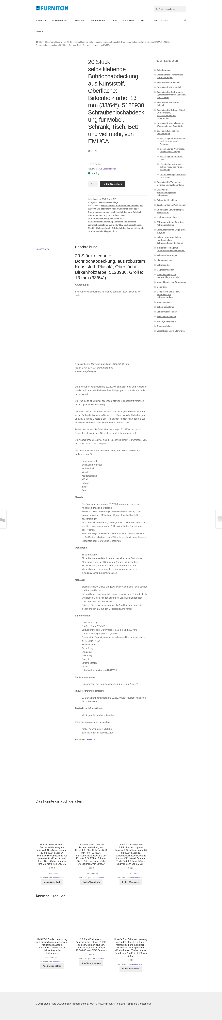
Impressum (129, 20)
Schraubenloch (117, 218)
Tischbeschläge (164, 326)
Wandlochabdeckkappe (128, 209)
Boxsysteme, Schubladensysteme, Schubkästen (166, 193)
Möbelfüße (162, 287)
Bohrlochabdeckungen (99, 212)
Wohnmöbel (130, 222)
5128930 (92, 209)
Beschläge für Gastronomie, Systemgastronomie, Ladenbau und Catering (171, 95)
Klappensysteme (164, 260)
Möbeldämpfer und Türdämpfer (171, 282)
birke (114, 231)
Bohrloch (137, 212)
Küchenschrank (103, 228)
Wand (111, 225)
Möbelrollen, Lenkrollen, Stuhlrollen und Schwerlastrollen (168, 295)
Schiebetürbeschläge (167, 312)
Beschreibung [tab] (43, 249)
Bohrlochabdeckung (97, 215)
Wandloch (118, 222)
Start (41, 42)
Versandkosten (109, 169)
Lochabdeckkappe (132, 225)
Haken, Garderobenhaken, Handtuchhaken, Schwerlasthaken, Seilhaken (170, 240)
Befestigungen (163, 70)
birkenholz (139, 228)
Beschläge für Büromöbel (169, 87)
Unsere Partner (60, 20)
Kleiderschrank (108, 206)
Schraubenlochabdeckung (100, 222)
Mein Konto (41, 20)
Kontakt (114, 20)
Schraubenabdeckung (98, 218)
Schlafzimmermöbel (106, 209)
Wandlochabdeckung (98, 225)
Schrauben (113, 215)
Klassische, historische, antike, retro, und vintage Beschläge (171, 167)
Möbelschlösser (164, 302)
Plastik (91, 228)
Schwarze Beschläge (166, 316)
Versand (40, 31)
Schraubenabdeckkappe (99, 231)
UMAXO (123, 215)
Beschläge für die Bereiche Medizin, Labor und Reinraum (172, 141)
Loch (113, 212)
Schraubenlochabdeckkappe (129, 206)
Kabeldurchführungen (167, 255)
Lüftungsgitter (163, 265)
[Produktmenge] (93, 184)
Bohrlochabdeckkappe (122, 228)
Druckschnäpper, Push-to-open (171, 205)
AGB (142, 20)
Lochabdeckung (124, 212)
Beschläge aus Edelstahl (168, 82)
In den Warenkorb (112, 184)
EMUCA (119, 225)
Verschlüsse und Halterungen (171, 331)
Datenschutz (79, 20)
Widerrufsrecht (98, 20)
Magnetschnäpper (165, 270)
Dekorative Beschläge (55, 42)
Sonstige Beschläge (166, 321)
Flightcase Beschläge (167, 217)
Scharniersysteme (165, 307)
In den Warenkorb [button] (52, 882)
